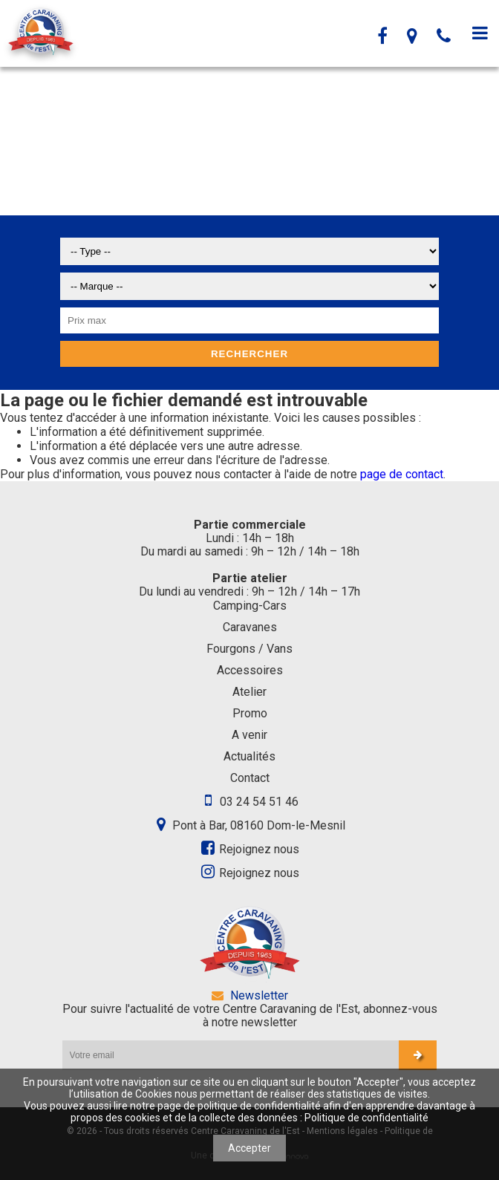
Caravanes (250, 627)
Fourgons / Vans (249, 649)
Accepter (249, 1148)
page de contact (401, 474)
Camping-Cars (250, 606)
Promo (249, 713)
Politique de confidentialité (366, 1118)
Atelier (249, 692)
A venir (249, 735)
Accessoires (250, 670)
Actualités (249, 756)
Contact (250, 778)
